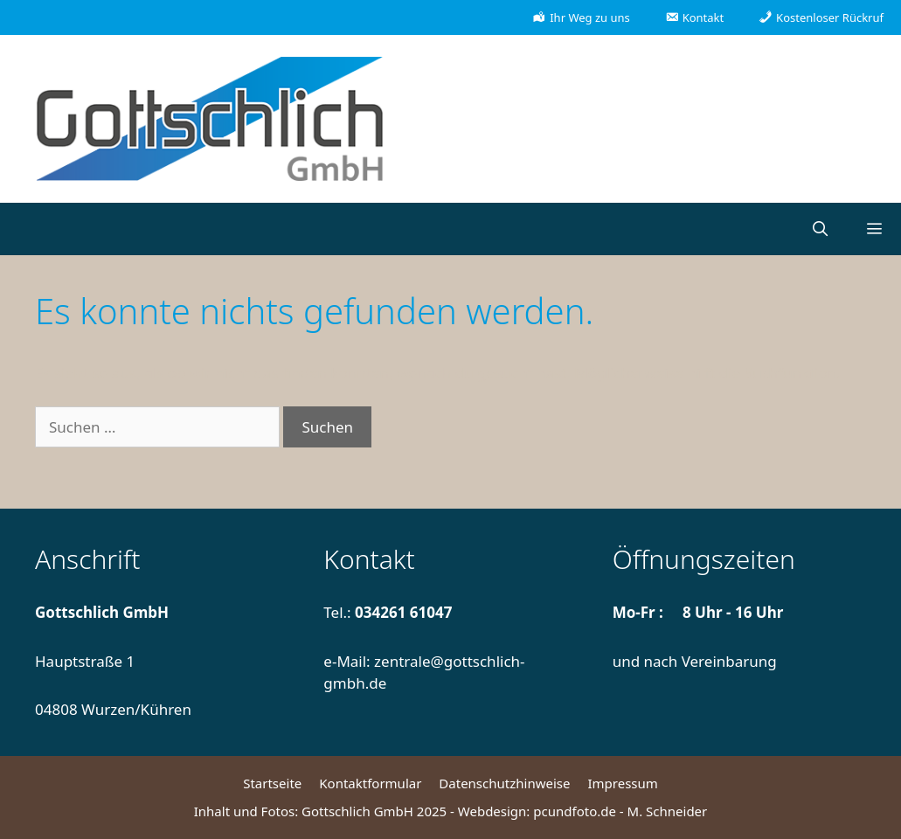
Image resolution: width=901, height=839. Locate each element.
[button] (874, 229)
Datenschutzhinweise (504, 783)
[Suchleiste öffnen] (820, 229)
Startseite (272, 783)
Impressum (622, 783)
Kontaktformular (370, 783)
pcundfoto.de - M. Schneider (620, 811)
